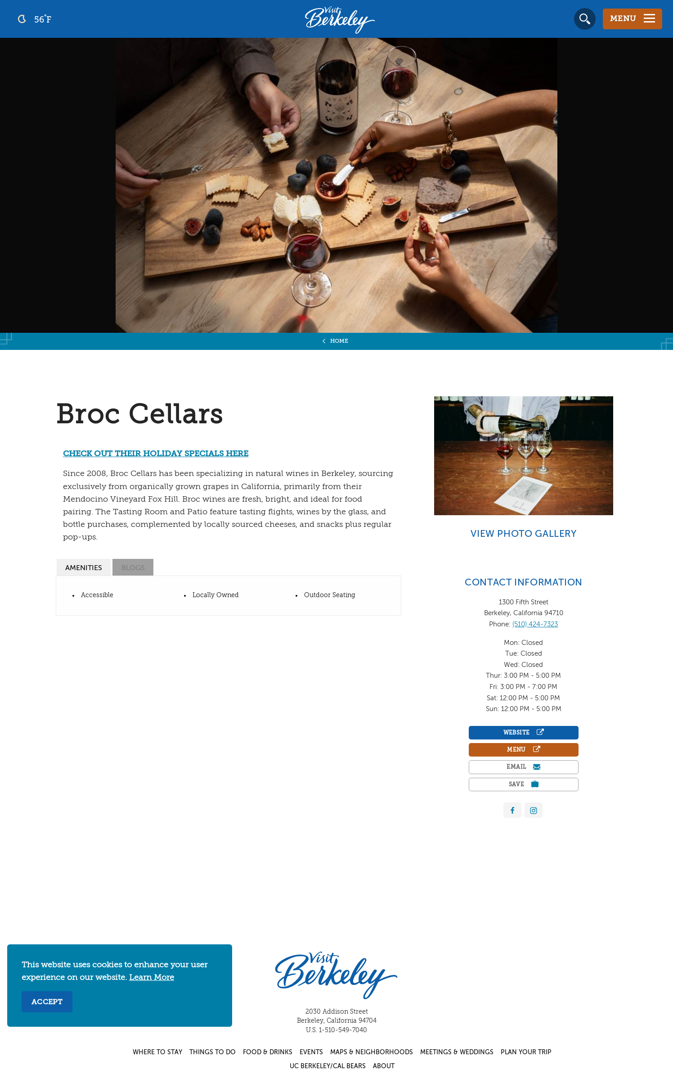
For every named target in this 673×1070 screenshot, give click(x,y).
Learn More (151, 978)
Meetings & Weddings (457, 1052)
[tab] (84, 567)
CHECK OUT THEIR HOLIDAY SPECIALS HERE (155, 454)
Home (339, 341)
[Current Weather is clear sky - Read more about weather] (58, 19)
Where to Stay (157, 1052)
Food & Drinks (267, 1052)
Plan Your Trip (526, 1052)
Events (311, 1052)
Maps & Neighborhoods (371, 1052)
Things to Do (212, 1052)
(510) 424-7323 (535, 624)
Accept (47, 1002)
